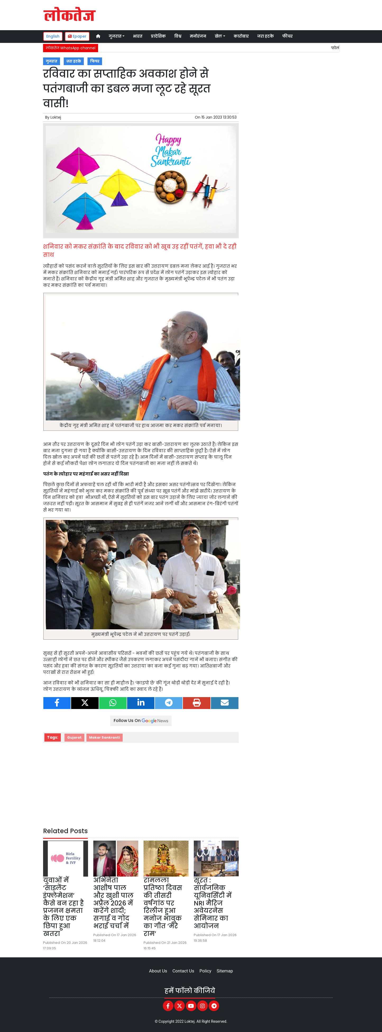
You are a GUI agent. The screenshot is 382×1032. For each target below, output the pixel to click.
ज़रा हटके (73, 61)
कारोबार (241, 36)
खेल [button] (218, 36)
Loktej (55, 117)
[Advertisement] (240, 14)
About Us (158, 970)
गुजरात (51, 61)
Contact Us (183, 970)
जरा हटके (265, 36)
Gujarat (74, 737)
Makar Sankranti (104, 737)
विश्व (177, 36)
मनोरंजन (198, 36)
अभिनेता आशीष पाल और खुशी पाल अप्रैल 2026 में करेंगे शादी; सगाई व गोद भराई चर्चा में (113, 903)
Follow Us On (141, 720)
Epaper (77, 36)
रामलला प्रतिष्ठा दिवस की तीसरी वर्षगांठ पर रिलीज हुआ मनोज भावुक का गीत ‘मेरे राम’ (163, 907)
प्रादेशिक (158, 36)
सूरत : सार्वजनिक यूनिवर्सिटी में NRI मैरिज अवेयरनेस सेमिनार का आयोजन (213, 903)
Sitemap (225, 970)
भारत (137, 36)
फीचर (287, 36)
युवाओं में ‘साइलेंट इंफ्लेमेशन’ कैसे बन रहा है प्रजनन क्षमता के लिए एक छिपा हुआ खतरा (63, 907)
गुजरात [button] (115, 36)
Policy (205, 970)
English (52, 36)
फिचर (94, 61)
